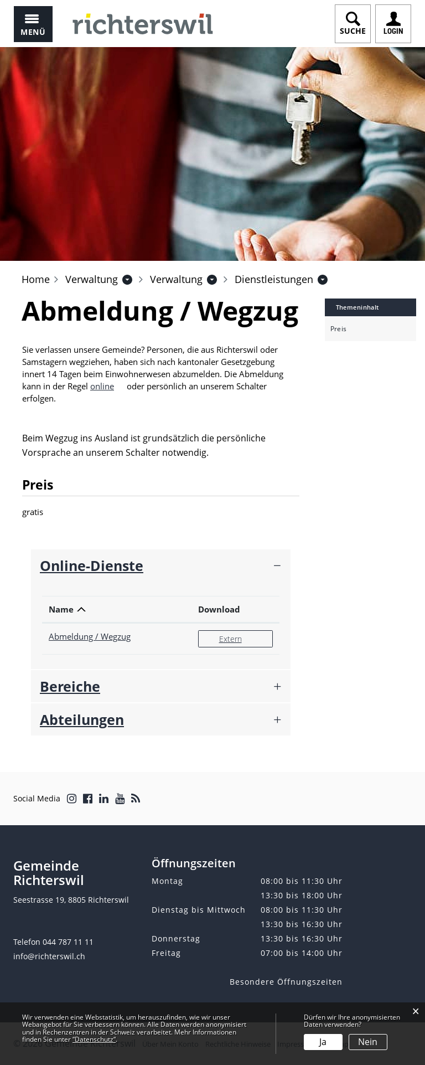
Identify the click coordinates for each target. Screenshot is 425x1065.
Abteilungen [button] (82, 719)
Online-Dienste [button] (91, 565)
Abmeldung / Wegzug (90, 636)
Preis (338, 329)
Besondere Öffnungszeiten (286, 981)
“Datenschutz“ (94, 1039)
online (107, 386)
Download (219, 609)
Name (61, 609)
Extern (246, 638)
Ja (322, 1042)
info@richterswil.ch (49, 956)
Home (36, 279)
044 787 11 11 (68, 942)
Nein (367, 1042)
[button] (91, 279)
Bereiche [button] (70, 686)
